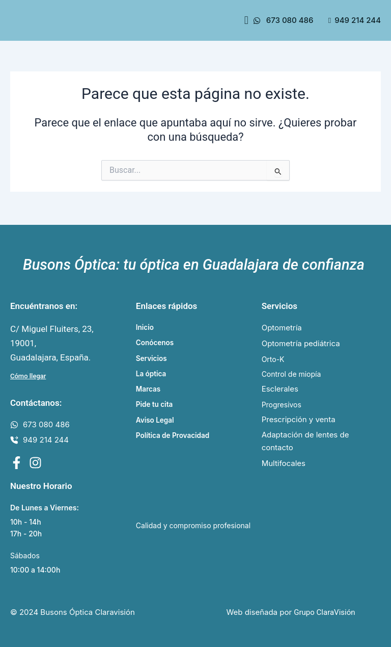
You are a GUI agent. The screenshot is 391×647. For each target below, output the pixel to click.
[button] (246, 20)
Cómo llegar (28, 373)
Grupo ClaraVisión (324, 612)
